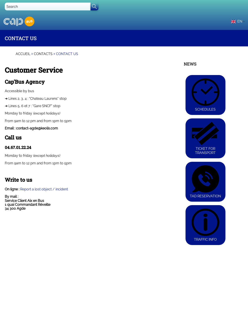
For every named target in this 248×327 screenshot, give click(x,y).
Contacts (43, 54)
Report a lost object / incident (44, 189)
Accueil (23, 54)
